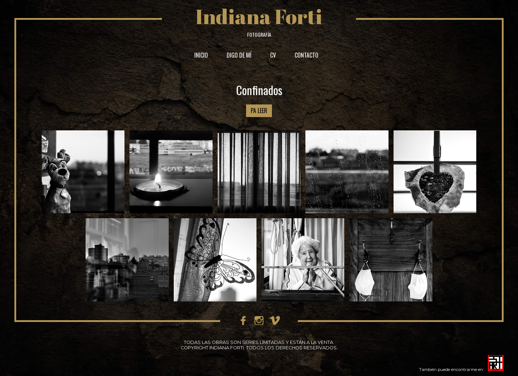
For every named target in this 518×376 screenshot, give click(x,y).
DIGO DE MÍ (239, 55)
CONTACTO (306, 55)
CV (273, 55)
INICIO (201, 55)
